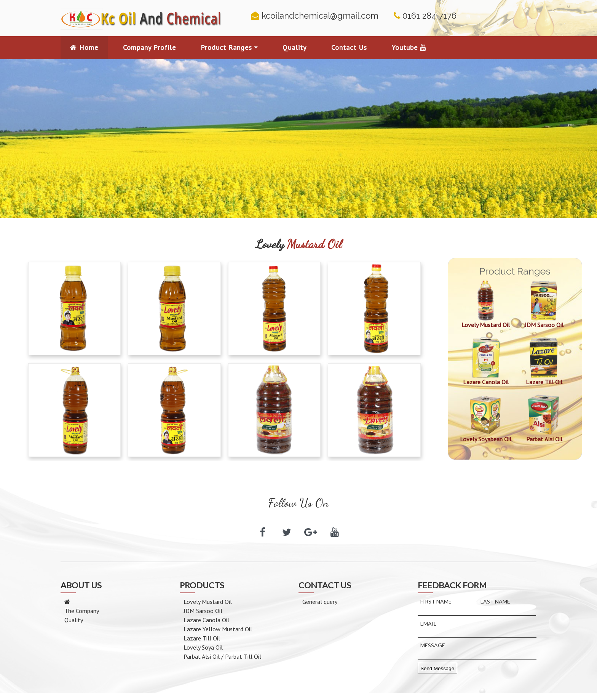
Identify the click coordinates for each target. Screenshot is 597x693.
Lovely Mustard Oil (208, 601)
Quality (73, 620)
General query (319, 601)
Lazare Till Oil (202, 638)
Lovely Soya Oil (203, 647)
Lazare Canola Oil (206, 620)
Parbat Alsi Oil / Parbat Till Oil (222, 656)
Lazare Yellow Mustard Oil (218, 629)
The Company (81, 611)
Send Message (437, 668)
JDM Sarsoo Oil (203, 611)
